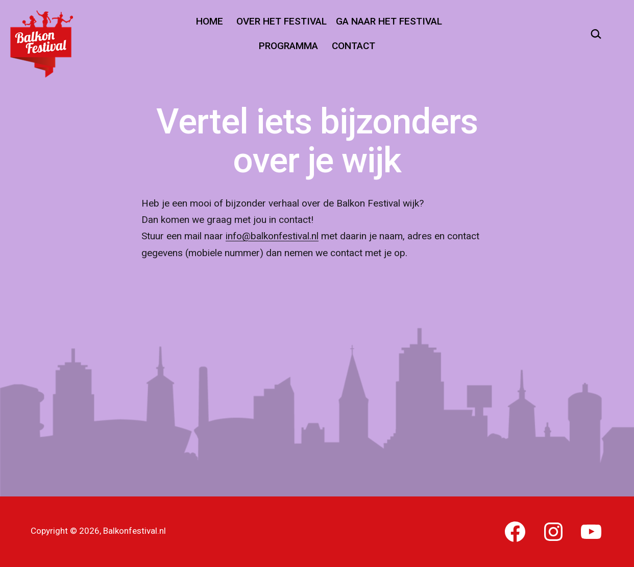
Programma (288, 46)
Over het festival (281, 21)
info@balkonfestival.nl (272, 236)
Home (209, 21)
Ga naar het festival (389, 21)
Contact (353, 46)
